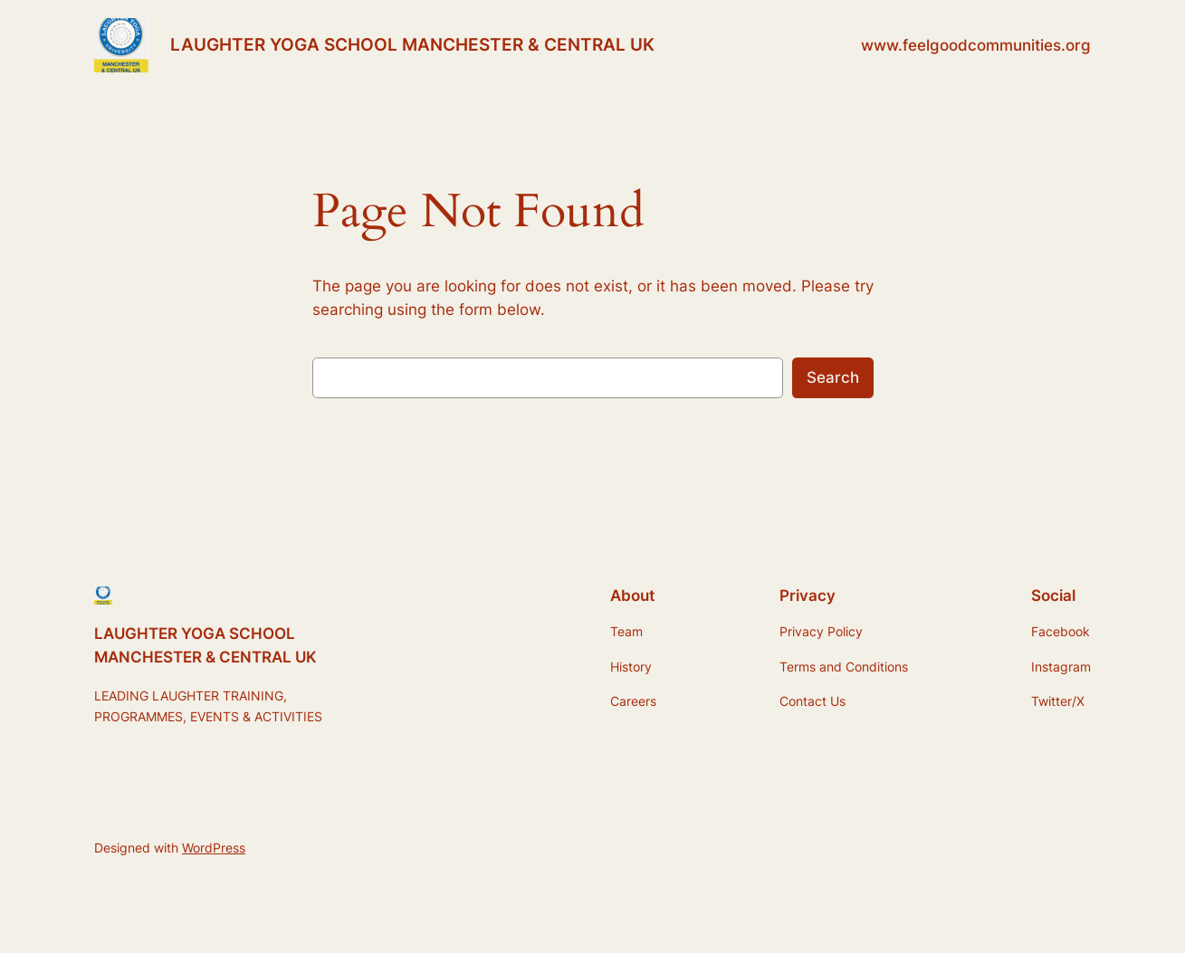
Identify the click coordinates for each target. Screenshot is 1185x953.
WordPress (213, 847)
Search (833, 377)
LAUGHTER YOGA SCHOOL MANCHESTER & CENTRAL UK (412, 44)
